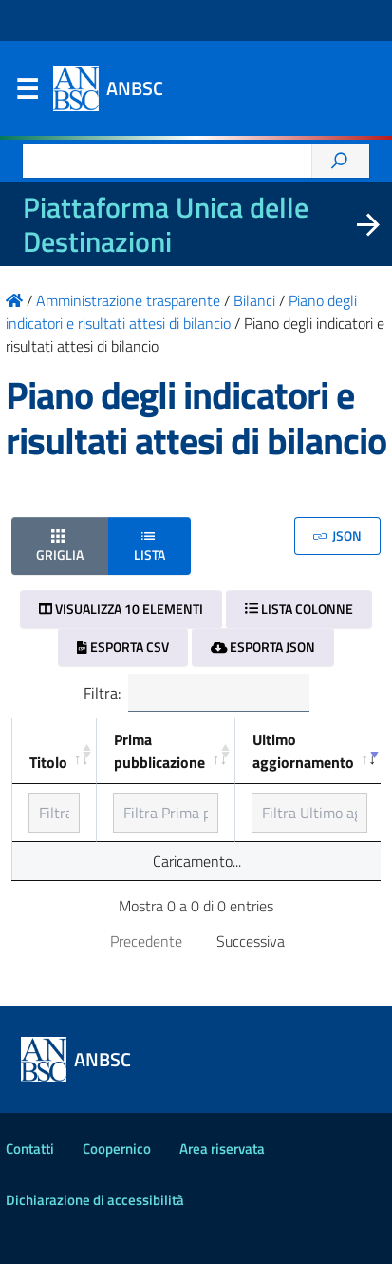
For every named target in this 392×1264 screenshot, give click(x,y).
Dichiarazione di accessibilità (95, 1200)
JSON (337, 536)
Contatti (30, 1148)
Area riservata (222, 1148)
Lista (149, 545)
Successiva (250, 940)
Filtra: (196, 693)
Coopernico (117, 1148)
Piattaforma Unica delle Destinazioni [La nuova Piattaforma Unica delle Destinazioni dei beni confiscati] (165, 224)
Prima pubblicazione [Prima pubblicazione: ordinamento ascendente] (159, 751)
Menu (26, 93)
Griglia (60, 545)
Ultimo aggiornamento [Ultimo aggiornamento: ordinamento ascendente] (303, 751)
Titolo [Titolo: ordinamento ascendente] (48, 762)
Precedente (146, 940)
